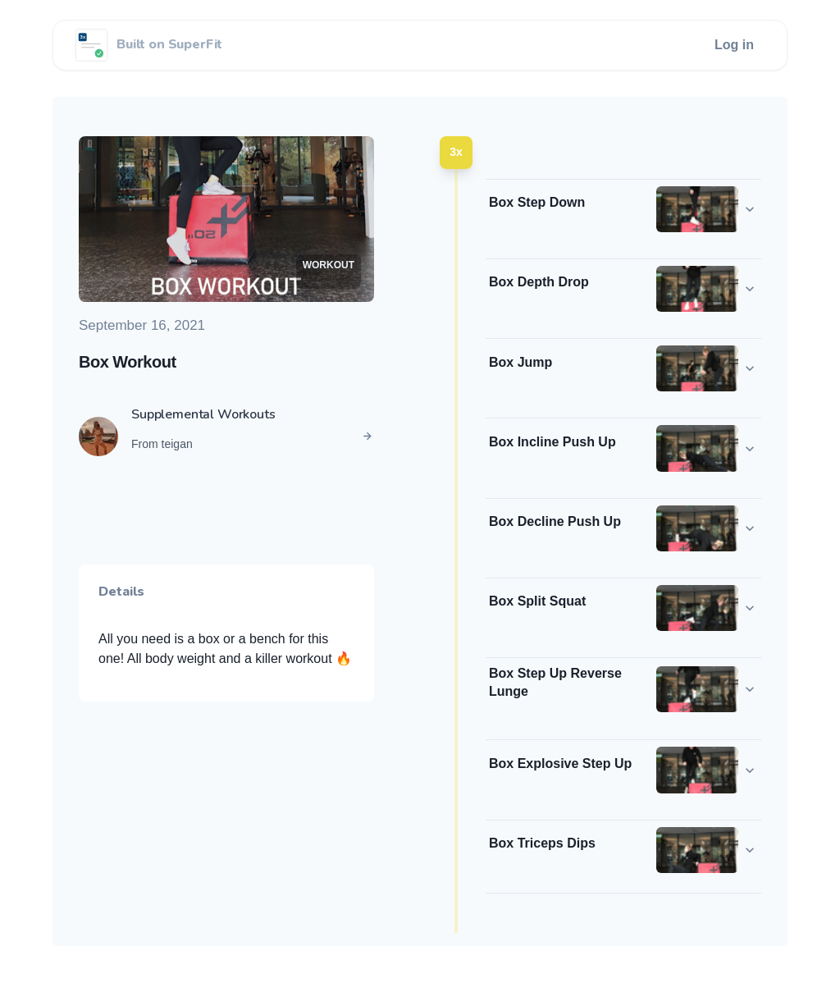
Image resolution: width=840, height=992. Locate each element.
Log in (734, 45)
